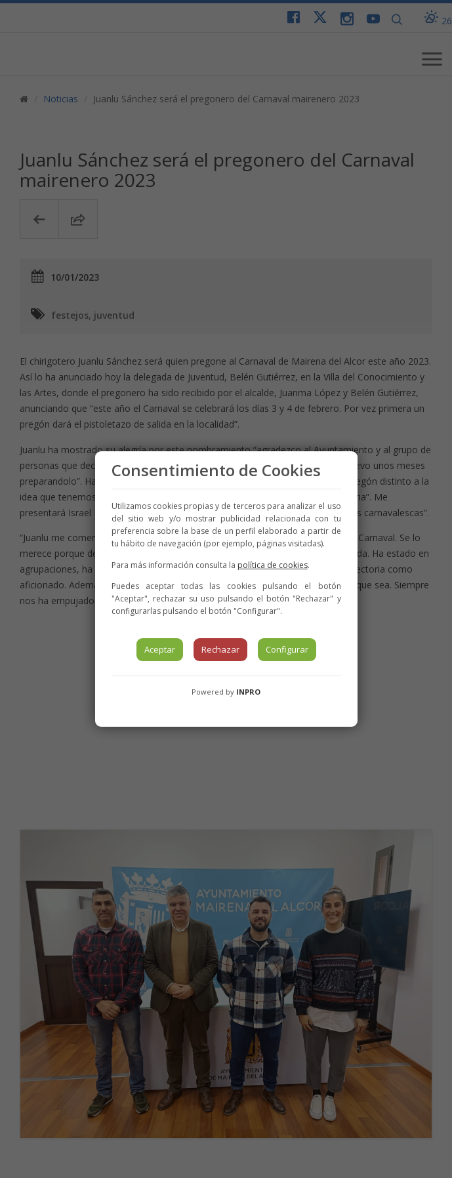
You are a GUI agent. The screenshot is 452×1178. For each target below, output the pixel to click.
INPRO (248, 692)
